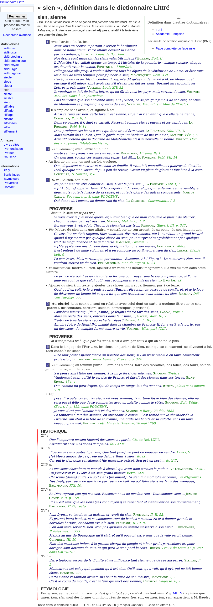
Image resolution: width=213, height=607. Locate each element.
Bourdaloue (81, 359)
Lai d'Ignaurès (189, 477)
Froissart (140, 515)
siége (7, 81)
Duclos (154, 548)
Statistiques (12, 174)
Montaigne (159, 577)
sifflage (9, 114)
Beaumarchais (108, 263)
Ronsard (66, 573)
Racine (142, 316)
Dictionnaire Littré (12, 2)
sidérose (10, 48)
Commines (56, 539)
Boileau (143, 58)
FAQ (7, 170)
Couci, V (183, 452)
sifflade (9, 110)
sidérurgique (12, 73)
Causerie (10, 157)
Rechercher (17, 16)
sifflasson (10, 123)
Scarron (159, 373)
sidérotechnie (13, 56)
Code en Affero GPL (161, 605)
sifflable (9, 106)
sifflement (10, 131)
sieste (8, 94)
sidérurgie (10, 69)
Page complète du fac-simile (175, 48)
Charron (150, 581)
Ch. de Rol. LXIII (145, 440)
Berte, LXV (135, 473)
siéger (8, 85)
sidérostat (10, 52)
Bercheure (57, 506)
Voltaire (93, 87)
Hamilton (123, 242)
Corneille (61, 118)
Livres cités (11, 144)
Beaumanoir (58, 485)
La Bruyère (167, 280)
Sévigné (132, 411)
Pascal (165, 312)
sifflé (7, 127)
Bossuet (87, 54)
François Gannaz (130, 605)
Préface (9, 153)
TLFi (159, 29)
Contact (9, 187)
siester (8, 98)
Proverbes (11, 183)
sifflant (8, 119)
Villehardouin (181, 469)
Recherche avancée (17, 35)
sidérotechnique (15, 60)
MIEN (177, 593)
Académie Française (170, 34)
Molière (176, 135)
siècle (8, 77)
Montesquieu (140, 75)
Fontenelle (105, 67)
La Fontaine (155, 131)
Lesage (182, 250)
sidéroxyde (11, 65)
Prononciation (13, 148)
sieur (7, 102)
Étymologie (11, 178)
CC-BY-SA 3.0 (106, 605)
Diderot (182, 139)
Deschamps (186, 527)
